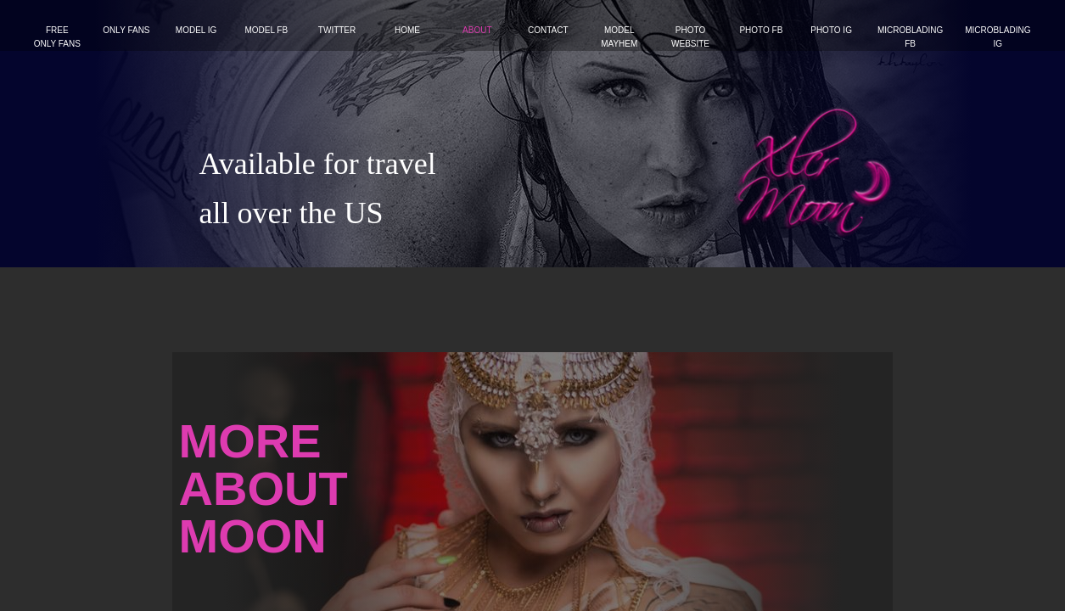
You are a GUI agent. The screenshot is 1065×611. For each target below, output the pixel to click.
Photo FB (760, 30)
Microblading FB (910, 36)
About (476, 30)
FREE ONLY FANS (57, 36)
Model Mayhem (619, 36)
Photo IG (831, 30)
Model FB (266, 30)
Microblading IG (997, 36)
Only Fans (126, 30)
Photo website (690, 36)
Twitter (337, 30)
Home (407, 30)
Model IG (196, 30)
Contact (548, 30)
